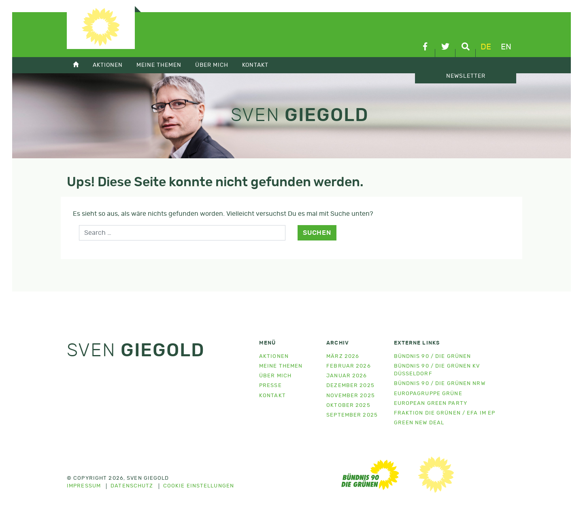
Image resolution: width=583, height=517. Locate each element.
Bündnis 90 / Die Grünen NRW (439, 383)
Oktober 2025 (348, 405)
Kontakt (255, 65)
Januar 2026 (346, 376)
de (486, 47)
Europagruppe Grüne (428, 393)
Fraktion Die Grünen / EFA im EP (445, 413)
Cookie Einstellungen (198, 486)
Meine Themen (158, 65)
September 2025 (352, 415)
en (506, 47)
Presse (270, 385)
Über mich (211, 65)
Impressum (84, 486)
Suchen (317, 233)
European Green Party (430, 403)
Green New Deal (419, 423)
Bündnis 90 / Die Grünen (432, 356)
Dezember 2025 (350, 385)
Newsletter (465, 76)
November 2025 (350, 395)
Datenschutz (132, 486)
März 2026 (342, 356)
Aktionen (108, 65)
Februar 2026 (348, 366)
